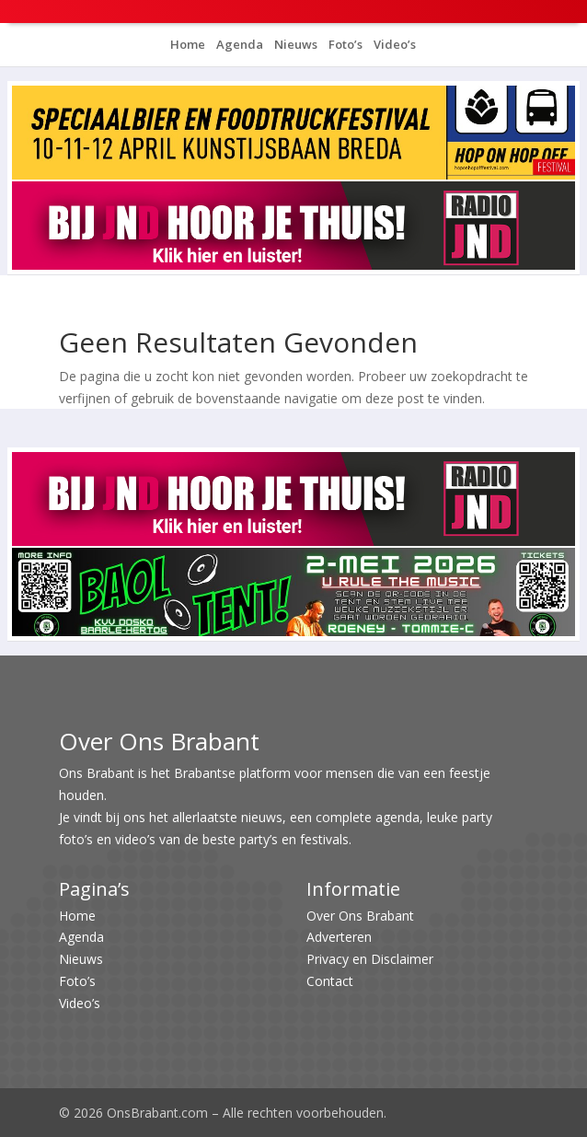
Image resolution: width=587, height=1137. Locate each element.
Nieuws (294, 44)
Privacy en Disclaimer (369, 959)
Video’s (393, 44)
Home (187, 44)
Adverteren (339, 937)
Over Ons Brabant (360, 915)
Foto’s (344, 44)
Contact (329, 981)
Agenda (238, 44)
